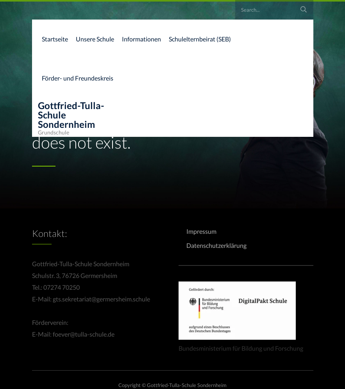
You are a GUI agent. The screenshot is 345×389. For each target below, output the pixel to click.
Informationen (141, 39)
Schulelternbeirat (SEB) (200, 39)
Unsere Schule (95, 39)
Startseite (55, 39)
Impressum (201, 231)
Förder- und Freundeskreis (77, 78)
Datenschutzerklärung (216, 245)
